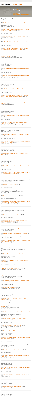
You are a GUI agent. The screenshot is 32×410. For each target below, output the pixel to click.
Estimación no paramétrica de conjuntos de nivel (11, 214)
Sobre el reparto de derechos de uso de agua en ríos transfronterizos (15, 374)
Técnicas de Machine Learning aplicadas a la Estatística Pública (14, 380)
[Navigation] (31, 3)
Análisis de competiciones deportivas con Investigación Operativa (14, 36)
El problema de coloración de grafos (9, 184)
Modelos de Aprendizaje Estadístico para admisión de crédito (13, 292)
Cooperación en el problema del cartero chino (11, 147)
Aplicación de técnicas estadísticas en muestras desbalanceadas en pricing (16, 115)
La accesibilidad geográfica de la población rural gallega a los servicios (15, 247)
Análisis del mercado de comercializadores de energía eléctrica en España (16, 75)
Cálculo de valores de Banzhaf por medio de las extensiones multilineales (16, 134)
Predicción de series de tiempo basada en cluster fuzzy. (13, 349)
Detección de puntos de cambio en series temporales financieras (14, 179)
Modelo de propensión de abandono (9, 287)
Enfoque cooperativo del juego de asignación (11, 195)
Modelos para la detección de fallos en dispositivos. (12, 325)
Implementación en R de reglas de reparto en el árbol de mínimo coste (15, 233)
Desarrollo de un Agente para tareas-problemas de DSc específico (14, 160)
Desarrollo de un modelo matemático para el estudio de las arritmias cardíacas (16, 165)
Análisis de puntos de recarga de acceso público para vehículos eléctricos (16, 68)
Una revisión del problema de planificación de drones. (12, 386)
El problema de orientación (7, 190)
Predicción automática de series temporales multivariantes (13, 344)
